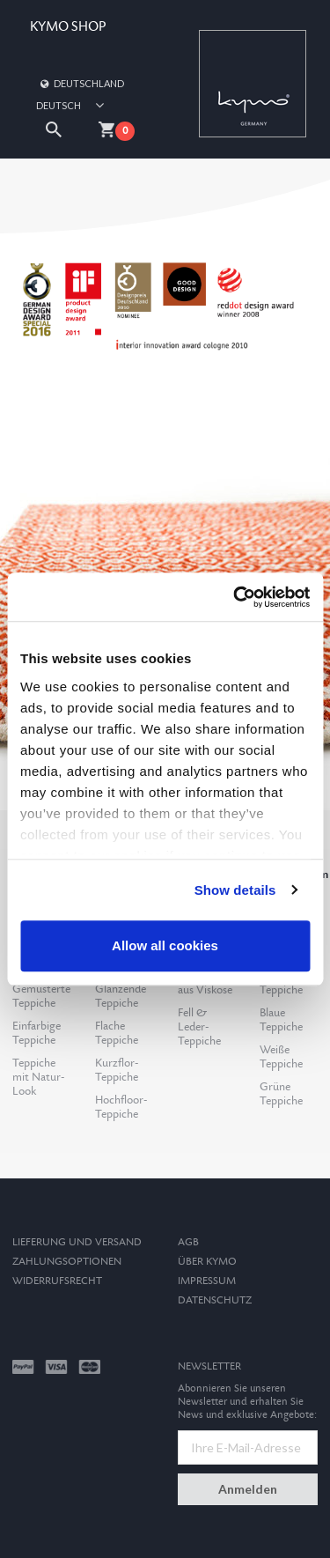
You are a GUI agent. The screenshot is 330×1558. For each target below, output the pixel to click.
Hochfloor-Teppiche (121, 1107)
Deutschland (81, 83)
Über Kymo (207, 1261)
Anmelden (247, 1488)
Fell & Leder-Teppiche (199, 1027)
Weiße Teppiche (281, 1057)
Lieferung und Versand (77, 1242)
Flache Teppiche (116, 1033)
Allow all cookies (165, 945)
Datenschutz (215, 1300)
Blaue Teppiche (281, 1020)
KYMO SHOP (68, 26)
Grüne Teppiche (281, 1094)
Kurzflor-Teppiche (116, 1070)
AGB (188, 1242)
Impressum (207, 1281)
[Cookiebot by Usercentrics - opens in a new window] (235, 597)
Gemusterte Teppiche (41, 996)
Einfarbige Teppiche (36, 1033)
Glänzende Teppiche (120, 996)
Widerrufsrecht (57, 1281)
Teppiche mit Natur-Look (38, 1077)
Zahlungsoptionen (66, 1261)
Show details (235, 889)
